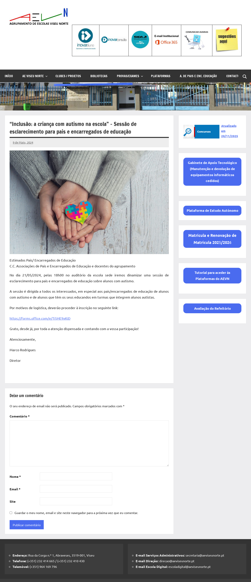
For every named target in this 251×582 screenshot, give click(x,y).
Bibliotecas (98, 76)
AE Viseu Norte (35, 76)
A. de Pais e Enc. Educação (198, 76)
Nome (15, 476)
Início (9, 76)
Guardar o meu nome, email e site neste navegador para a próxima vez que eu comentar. (76, 513)
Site (12, 501)
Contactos (234, 76)
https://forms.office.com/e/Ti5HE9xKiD (40, 318)
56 (212, 239)
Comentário (20, 416)
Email (15, 489)
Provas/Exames (130, 76)
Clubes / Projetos (68, 76)
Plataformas (160, 76)
